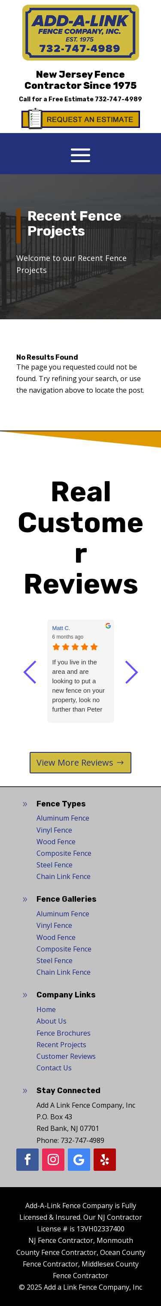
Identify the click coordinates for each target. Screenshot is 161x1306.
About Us (51, 1021)
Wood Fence (56, 841)
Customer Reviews (66, 1056)
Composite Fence (63, 853)
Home (46, 1009)
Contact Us (54, 1068)
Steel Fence (54, 865)
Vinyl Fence (54, 830)
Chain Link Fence (63, 876)
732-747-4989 (118, 99)
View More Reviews (74, 762)
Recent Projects (61, 1044)
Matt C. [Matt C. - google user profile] (61, 628)
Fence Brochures (63, 1033)
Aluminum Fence (62, 818)
